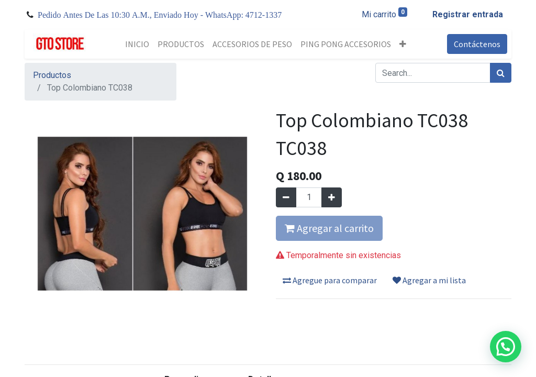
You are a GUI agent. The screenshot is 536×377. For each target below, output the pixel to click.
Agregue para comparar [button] (330, 280)
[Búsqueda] (500, 73)
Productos (52, 75)
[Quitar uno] (286, 197)
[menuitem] (137, 44)
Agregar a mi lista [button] (429, 280)
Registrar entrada (467, 14)
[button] (402, 44)
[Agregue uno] (331, 197)
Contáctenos (477, 44)
